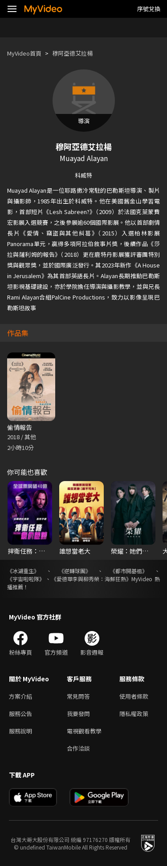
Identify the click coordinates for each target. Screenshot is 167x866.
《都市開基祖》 (128, 571)
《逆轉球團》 (75, 571)
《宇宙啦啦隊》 (26, 579)
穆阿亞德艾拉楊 (72, 53)
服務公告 (20, 713)
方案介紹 (20, 696)
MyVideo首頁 (24, 53)
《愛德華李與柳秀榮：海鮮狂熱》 (91, 579)
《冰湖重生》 (23, 571)
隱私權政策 (133, 713)
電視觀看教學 (84, 731)
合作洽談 (78, 748)
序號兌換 (148, 8)
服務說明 (20, 731)
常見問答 (78, 696)
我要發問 (78, 713)
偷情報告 (19, 427)
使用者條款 (133, 696)
